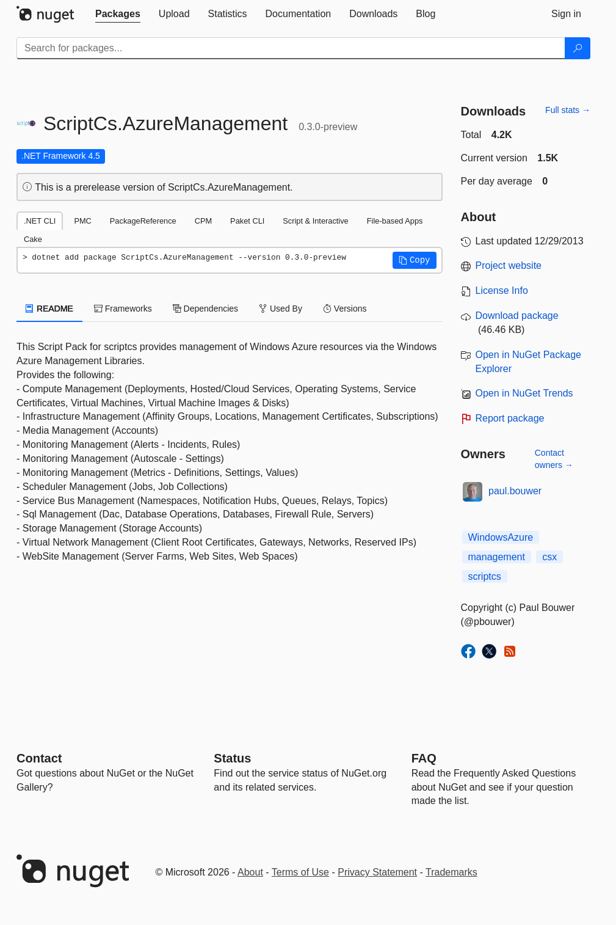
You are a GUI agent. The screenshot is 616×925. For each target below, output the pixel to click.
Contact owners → (554, 459)
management (496, 557)
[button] (415, 260)
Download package (517, 315)
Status (232, 758)
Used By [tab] (280, 308)
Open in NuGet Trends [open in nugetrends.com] (524, 393)
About (250, 872)
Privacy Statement (377, 872)
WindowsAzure (501, 537)
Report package (510, 418)
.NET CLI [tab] (40, 220)
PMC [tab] (82, 220)
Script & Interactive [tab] (315, 220)
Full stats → (567, 110)
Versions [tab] (345, 308)
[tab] (118, 14)
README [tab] (49, 308)
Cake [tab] (33, 239)
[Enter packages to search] (290, 48)
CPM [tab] (203, 220)
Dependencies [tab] (205, 308)
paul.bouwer (515, 491)
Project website (509, 265)
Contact (39, 758)
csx (549, 557)
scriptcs (484, 576)
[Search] (577, 48)
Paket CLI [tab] (247, 220)
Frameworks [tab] (123, 308)
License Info (502, 290)
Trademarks (451, 872)
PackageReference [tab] (143, 220)
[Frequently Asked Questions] (424, 758)
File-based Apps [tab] (395, 220)
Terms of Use (300, 872)
